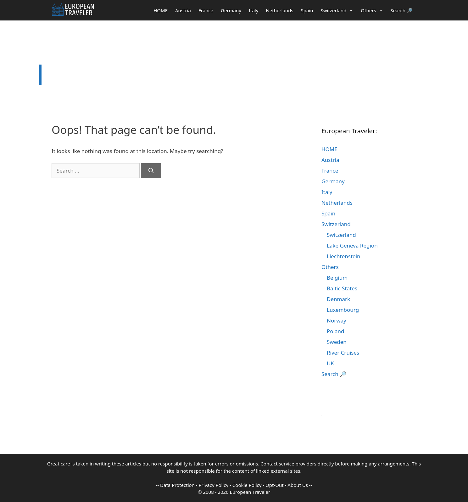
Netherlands (279, 10)
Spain (307, 10)
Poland (335, 331)
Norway (336, 320)
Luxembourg (343, 309)
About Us (297, 485)
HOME (160, 10)
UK (330, 363)
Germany (231, 10)
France (205, 10)
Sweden (337, 341)
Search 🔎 (402, 10)
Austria (183, 10)
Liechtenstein (343, 256)
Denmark (338, 299)
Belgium (337, 277)
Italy (253, 10)
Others (374, 10)
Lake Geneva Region (352, 245)
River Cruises (343, 352)
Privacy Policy (214, 485)
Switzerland (339, 10)
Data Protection (177, 485)
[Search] (151, 170)
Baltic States (342, 288)
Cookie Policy (247, 485)
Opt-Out (274, 485)
